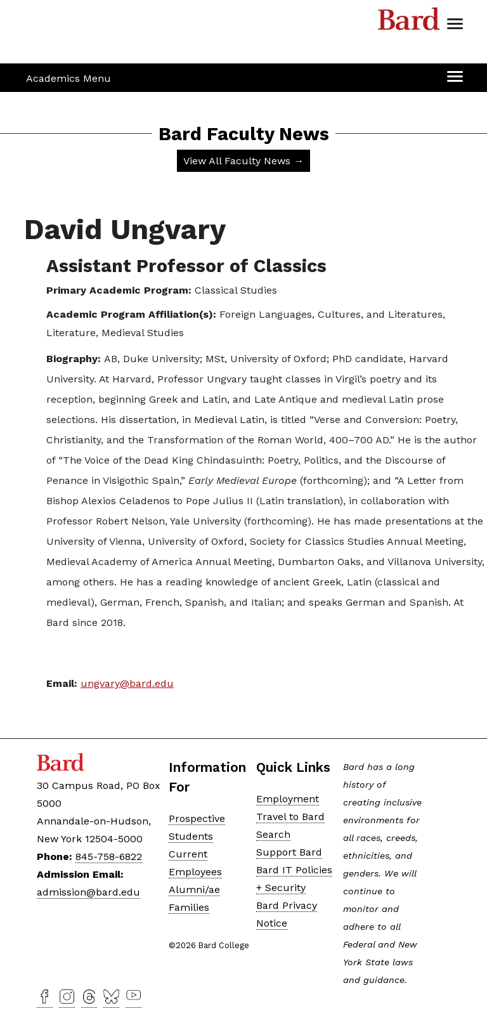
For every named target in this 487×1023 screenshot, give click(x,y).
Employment (287, 799)
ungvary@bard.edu (127, 683)
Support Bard (289, 852)
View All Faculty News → (243, 161)
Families (189, 907)
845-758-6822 (108, 856)
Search (273, 834)
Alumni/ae (194, 889)
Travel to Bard (290, 817)
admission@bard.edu (88, 892)
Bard (409, 22)
